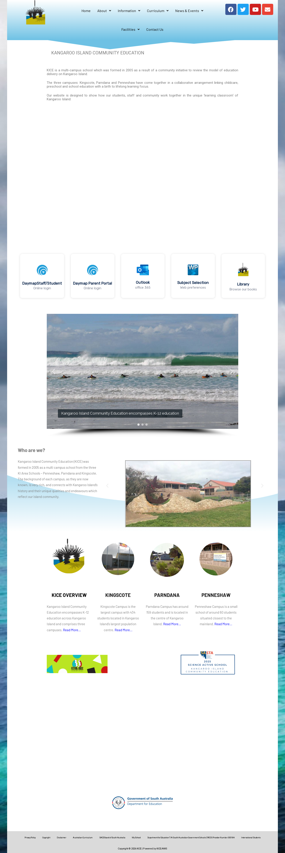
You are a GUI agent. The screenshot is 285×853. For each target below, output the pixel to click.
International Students (251, 838)
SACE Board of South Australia (112, 838)
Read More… (72, 630)
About (104, 10)
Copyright (46, 838)
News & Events (189, 10)
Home (86, 10)
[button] (42, 276)
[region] (142, 276)
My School (136, 838)
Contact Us (154, 29)
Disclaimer (61, 838)
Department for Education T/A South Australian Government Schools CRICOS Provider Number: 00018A (191, 838)
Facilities (130, 29)
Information (129, 10)
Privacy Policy (30, 838)
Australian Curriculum (83, 838)
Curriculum (158, 10)
